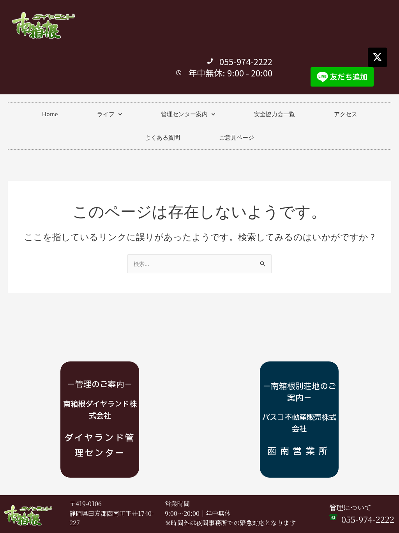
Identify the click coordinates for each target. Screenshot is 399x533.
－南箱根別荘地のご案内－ (299, 379)
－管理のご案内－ (100, 379)
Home (50, 114)
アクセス (345, 114)
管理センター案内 (188, 114)
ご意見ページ (236, 137)
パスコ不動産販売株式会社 (299, 409)
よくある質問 (162, 137)
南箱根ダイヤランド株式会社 (100, 404)
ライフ (109, 114)
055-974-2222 (367, 520)
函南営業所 (299, 445)
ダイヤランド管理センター (99, 439)
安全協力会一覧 (274, 114)
